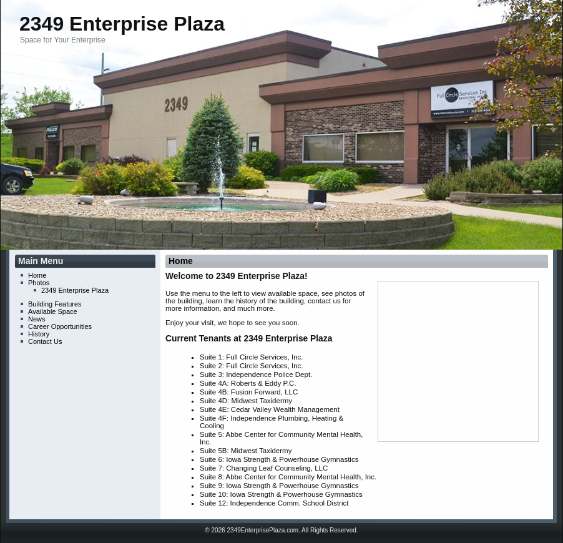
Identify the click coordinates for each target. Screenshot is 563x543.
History (38, 334)
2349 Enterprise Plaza (122, 23)
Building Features (55, 304)
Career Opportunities (60, 326)
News (37, 319)
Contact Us (45, 341)
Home (37, 275)
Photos (38, 282)
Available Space (52, 311)
